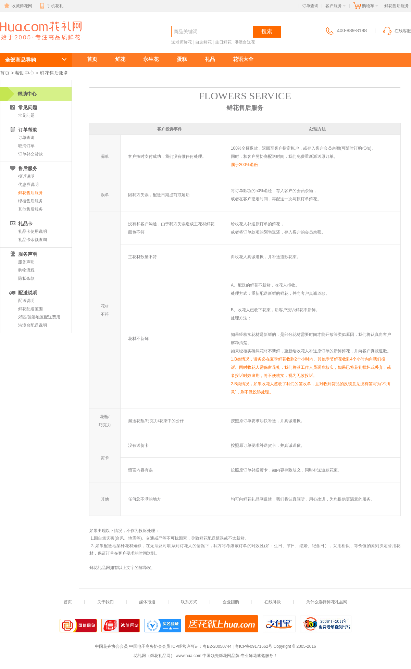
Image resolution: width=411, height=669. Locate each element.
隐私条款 (26, 278)
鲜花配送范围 (30, 308)
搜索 (266, 31)
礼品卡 (21, 223)
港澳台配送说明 (32, 325)
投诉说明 (26, 176)
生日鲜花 (223, 42)
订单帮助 (23, 129)
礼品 (210, 59)
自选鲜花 (203, 42)
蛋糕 (182, 59)
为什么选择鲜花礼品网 (326, 601)
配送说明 (23, 292)
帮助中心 (24, 73)
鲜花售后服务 (30, 192)
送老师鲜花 (181, 42)
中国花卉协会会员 (111, 646)
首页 (92, 59)
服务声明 (26, 262)
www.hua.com (188, 655)
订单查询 (310, 5)
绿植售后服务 (30, 201)
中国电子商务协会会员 (149, 646)
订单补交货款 (30, 154)
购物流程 (26, 270)
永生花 (151, 59)
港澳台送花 (245, 42)
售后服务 (23, 168)
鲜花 (120, 59)
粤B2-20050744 (217, 646)
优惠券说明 (28, 184)
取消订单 (26, 145)
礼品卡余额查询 (32, 239)
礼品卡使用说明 (32, 231)
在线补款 (272, 601)
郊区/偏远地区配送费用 (39, 317)
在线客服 (396, 30)
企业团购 (231, 601)
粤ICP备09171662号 (253, 646)
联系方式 (189, 601)
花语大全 (243, 59)
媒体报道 (147, 601)
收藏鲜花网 (17, 6)
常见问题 (23, 107)
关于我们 (105, 601)
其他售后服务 (30, 209)
